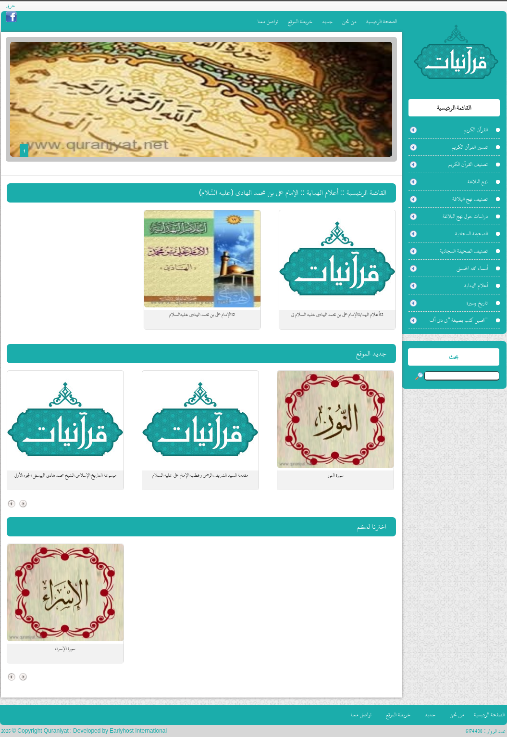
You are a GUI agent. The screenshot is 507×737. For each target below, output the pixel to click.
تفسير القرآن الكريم (470, 146)
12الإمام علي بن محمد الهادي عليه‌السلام (202, 314)
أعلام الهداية (476, 285)
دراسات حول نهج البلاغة (465, 216)
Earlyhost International (138, 731)
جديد (327, 21)
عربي (10, 5)
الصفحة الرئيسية (381, 21)
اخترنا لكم (371, 527)
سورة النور (335, 475)
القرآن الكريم (476, 129)
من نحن (349, 21)
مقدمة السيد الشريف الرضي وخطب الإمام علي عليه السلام (200, 475)
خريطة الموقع (300, 21)
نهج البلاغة (478, 181)
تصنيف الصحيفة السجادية (464, 250)
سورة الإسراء (65, 648)
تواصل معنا (268, 21)
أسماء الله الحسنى (472, 268)
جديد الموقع (371, 353)
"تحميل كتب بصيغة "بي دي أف (459, 320)
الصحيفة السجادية (471, 233)
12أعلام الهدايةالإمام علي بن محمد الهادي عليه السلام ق (337, 314)
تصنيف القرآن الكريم (468, 164)
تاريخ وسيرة (477, 302)
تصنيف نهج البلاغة (470, 198)
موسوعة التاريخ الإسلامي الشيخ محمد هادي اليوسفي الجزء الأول (65, 475)
